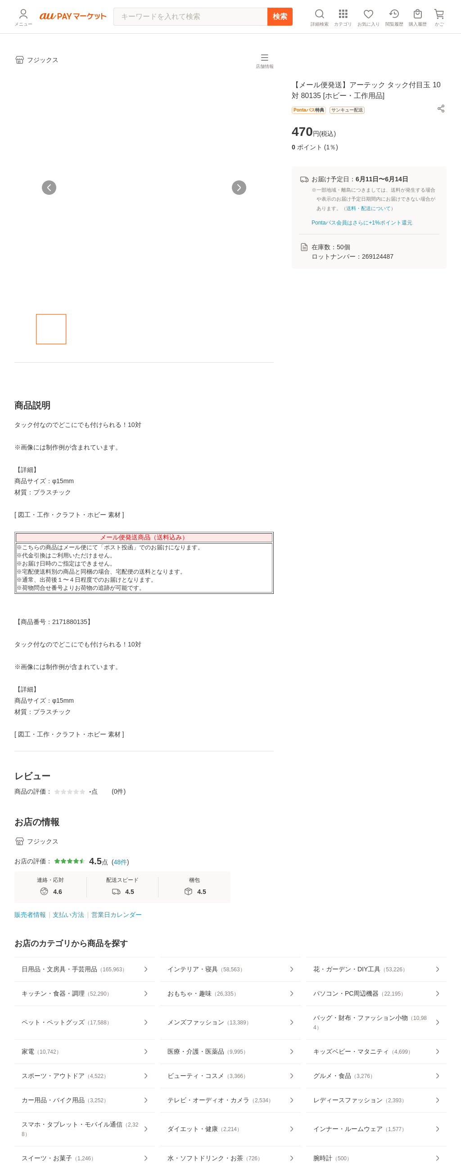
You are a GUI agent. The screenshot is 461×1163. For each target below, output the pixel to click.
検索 (280, 16)
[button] (441, 108)
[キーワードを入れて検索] (190, 17)
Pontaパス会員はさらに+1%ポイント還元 (362, 223)
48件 (120, 862)
